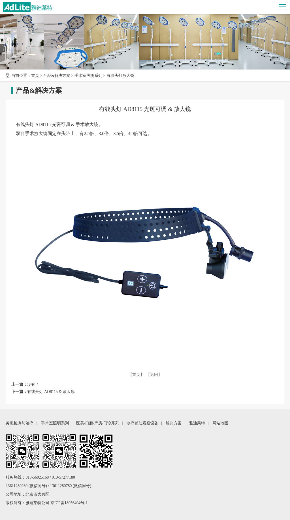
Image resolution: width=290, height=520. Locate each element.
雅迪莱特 (197, 423)
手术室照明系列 (88, 75)
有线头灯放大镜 (120, 75)
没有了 (33, 384)
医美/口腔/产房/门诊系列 (97, 423)
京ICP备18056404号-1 (69, 503)
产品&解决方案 (56, 75)
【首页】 (136, 374)
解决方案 (174, 423)
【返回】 (154, 374)
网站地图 (220, 423)
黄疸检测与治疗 (19, 423)
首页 (35, 75)
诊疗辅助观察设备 (142, 423)
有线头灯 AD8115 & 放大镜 (50, 392)
